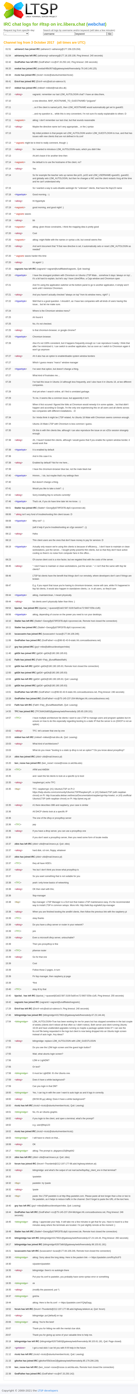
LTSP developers (48, 1390)
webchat (96, 24)
